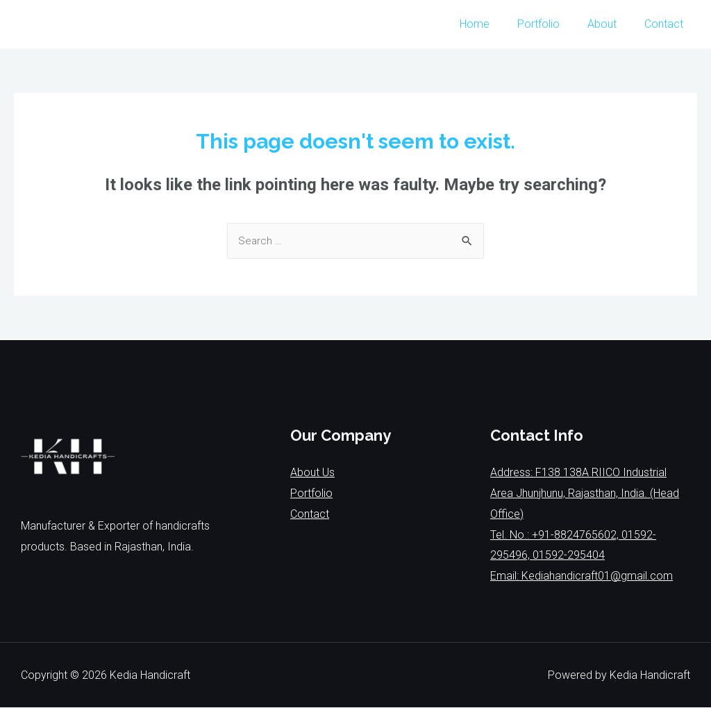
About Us (312, 473)
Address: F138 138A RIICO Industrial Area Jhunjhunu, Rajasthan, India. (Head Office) (584, 493)
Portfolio (552, 24)
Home (494, 24)
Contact (666, 24)
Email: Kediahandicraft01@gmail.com (581, 576)
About (610, 24)
